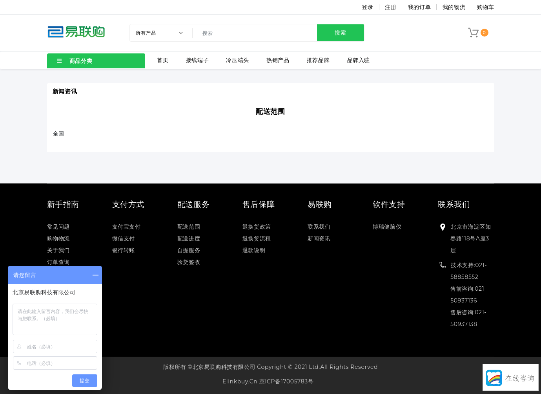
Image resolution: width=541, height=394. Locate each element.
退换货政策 (256, 226)
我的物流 (454, 7)
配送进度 (188, 238)
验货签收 (188, 262)
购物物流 (58, 238)
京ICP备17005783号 (286, 381)
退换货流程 (256, 238)
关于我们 (58, 250)
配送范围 (270, 111)
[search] (279, 32)
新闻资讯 (319, 238)
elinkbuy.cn (239, 381)
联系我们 (319, 226)
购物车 (485, 7)
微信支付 (123, 238)
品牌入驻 (358, 60)
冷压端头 (237, 60)
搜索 (340, 32)
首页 (162, 60)
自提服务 (188, 250)
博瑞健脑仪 (387, 226)
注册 (390, 7)
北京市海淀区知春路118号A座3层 (470, 238)
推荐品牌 (318, 60)
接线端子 (197, 60)
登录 (367, 7)
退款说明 (253, 250)
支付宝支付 (126, 226)
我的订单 (419, 7)
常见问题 (58, 226)
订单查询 (58, 262)
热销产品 (277, 60)
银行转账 (123, 250)
